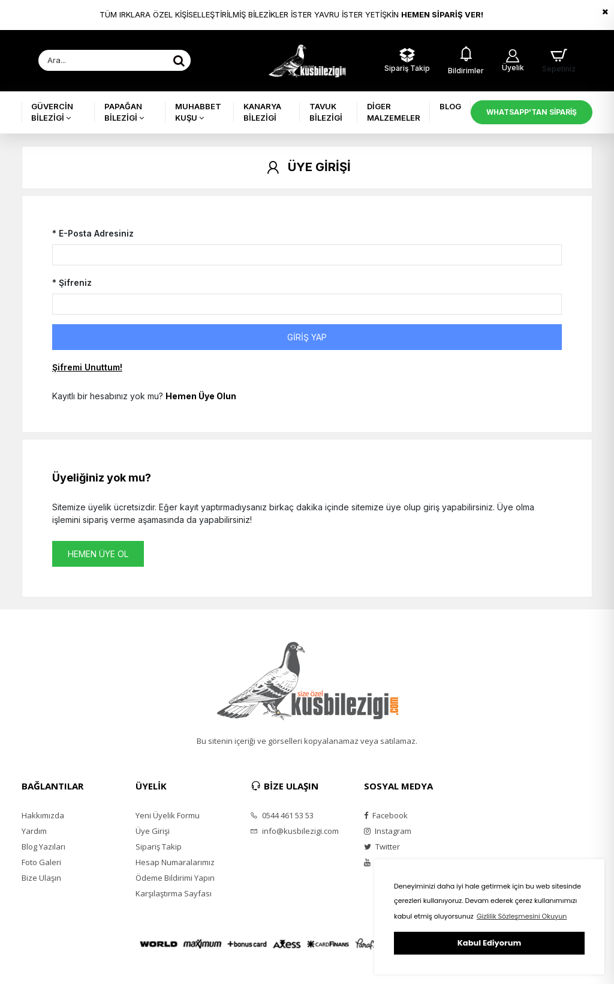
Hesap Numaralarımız (175, 862)
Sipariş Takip (159, 846)
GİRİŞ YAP (307, 337)
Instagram (387, 831)
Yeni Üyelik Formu (168, 815)
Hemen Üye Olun (200, 396)
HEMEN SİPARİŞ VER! (442, 14)
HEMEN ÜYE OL (98, 554)
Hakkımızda (43, 815)
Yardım (34, 831)
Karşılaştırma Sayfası (174, 893)
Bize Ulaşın (41, 878)
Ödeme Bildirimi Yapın (175, 878)
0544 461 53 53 (282, 815)
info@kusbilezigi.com (294, 831)
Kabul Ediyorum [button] (489, 943)
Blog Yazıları (43, 846)
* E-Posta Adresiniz (93, 233)
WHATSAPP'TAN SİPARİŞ (531, 111)
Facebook (386, 815)
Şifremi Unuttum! (87, 367)
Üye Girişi (153, 831)
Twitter (382, 846)
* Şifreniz (72, 282)
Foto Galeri (41, 862)
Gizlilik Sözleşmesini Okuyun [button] (522, 916)
